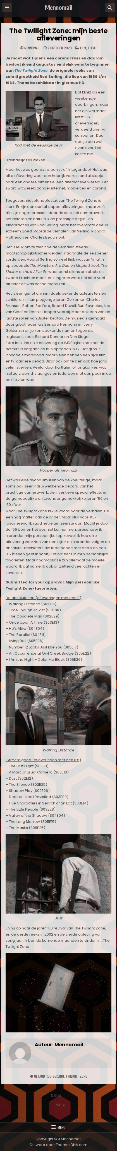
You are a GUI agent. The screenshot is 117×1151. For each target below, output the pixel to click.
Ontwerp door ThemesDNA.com (58, 1144)
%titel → (58, 1096)
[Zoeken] (109, 7)
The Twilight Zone (31, 70)
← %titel (58, 1105)
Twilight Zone (76, 1076)
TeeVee (92, 47)
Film (83, 47)
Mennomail (58, 7)
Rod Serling (55, 1076)
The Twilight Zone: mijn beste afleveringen (58, 34)
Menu (61, 1127)
